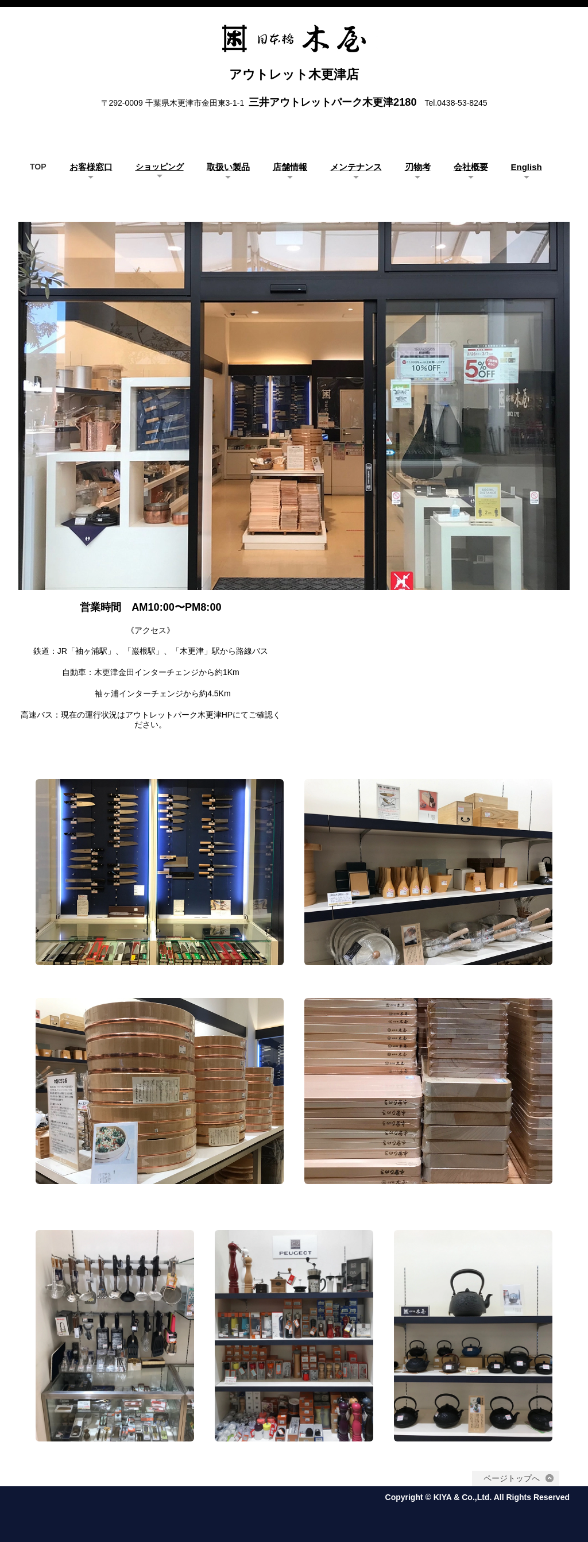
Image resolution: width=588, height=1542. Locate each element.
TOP (38, 166)
